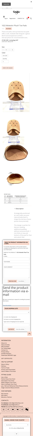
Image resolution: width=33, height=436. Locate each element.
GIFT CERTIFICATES (6, 358)
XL (12, 50)
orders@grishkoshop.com (15, 403)
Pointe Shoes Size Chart (8, 379)
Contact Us (4, 350)
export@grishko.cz (14, 404)
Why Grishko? (5, 346)
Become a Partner (6, 397)
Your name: (7, 261)
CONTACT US (21, 18)
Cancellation (21, 281)
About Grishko (5, 345)
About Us (4, 343)
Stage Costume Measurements (10, 387)
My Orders (4, 395)
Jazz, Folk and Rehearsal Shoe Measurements (14, 386)
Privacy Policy (5, 352)
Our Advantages (6, 348)
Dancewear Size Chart (7, 381)
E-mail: (5, 256)
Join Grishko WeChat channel (14, 406)
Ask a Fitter (4, 377)
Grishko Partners (6, 353)
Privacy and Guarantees (8, 369)
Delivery (3, 366)
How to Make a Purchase (8, 371)
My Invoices (4, 393)
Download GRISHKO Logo (8, 355)
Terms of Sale (5, 368)
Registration (12, 18)
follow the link (20, 428)
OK (16, 434)
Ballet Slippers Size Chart (8, 382)
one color (5, 55)
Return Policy (5, 364)
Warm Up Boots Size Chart (9, 384)
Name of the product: (10, 252)
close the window (7, 305)
